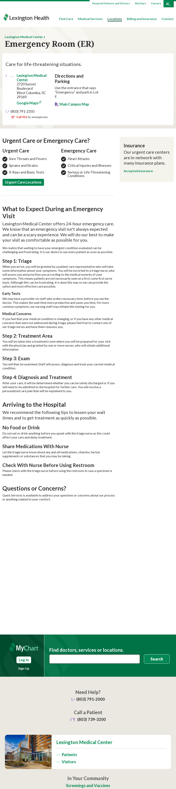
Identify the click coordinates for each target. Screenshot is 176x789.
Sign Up (23, 668)
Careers (156, 3)
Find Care (66, 19)
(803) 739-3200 (91, 719)
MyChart (140, 3)
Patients (66, 754)
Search (156, 659)
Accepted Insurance (138, 171)
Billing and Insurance (142, 19)
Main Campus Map (74, 104)
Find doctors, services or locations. (86, 650)
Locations (114, 19)
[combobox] (94, 659)
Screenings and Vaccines (88, 785)
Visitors (66, 761)
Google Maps (27, 103)
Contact (168, 19)
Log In (24, 660)
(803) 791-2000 (90, 699)
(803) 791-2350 (22, 111)
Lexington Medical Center (24, 37)
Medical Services (90, 19)
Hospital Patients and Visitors (111, 3)
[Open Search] (168, 3)
